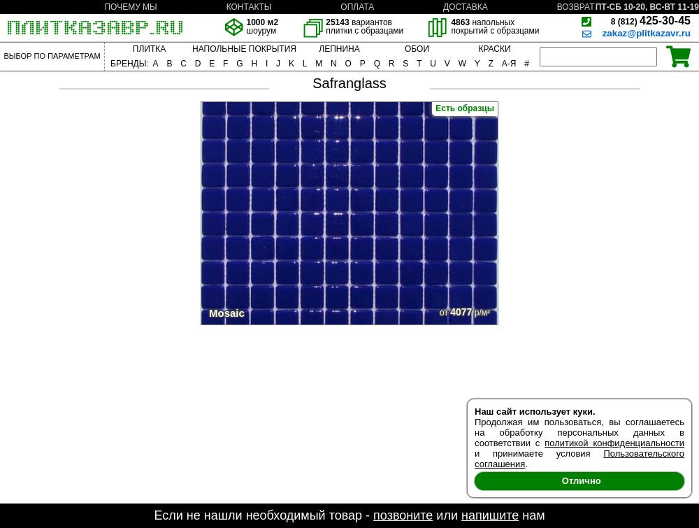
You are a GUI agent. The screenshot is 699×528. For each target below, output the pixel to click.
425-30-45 (651, 21)
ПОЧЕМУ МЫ (130, 7)
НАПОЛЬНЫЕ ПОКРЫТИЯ (244, 49)
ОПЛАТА (357, 7)
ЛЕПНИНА (339, 49)
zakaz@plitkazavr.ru (647, 33)
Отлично (581, 481)
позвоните (403, 515)
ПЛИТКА (149, 49)
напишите (490, 515)
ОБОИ (417, 49)
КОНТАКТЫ (249, 7)
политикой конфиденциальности (614, 443)
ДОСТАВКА (465, 7)
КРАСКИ (494, 49)
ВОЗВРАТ (576, 7)
